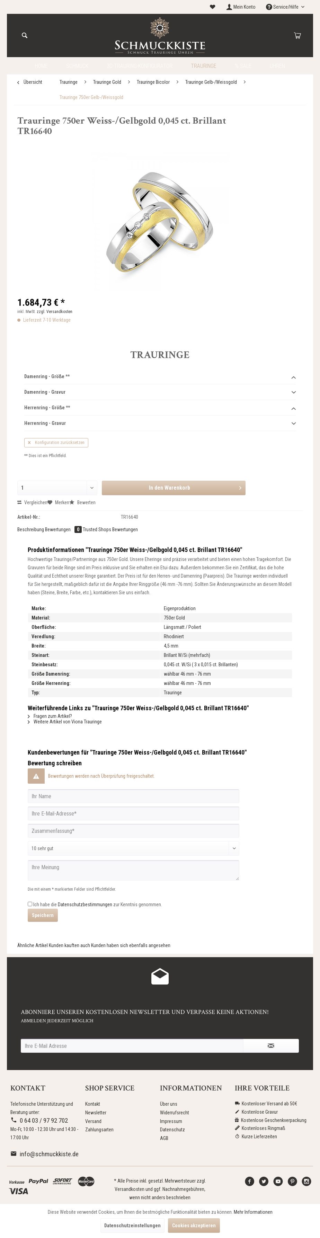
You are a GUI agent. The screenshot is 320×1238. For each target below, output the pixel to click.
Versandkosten (129, 1189)
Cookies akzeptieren (194, 1225)
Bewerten (82, 502)
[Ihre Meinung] (133, 870)
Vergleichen (32, 502)
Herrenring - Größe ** (160, 408)
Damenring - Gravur (160, 392)
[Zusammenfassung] (133, 831)
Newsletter (95, 1112)
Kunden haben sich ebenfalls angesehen (130, 945)
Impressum (171, 1121)
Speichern (43, 915)
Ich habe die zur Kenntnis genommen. (97, 904)
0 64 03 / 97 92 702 (39, 1120)
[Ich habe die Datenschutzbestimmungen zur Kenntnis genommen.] (30, 904)
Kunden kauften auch (69, 945)
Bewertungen (64, 529)
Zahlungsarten (99, 1129)
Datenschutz (172, 1129)
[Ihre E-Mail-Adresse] (133, 813)
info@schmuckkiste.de (44, 1154)
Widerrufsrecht (174, 1112)
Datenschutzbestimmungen (85, 904)
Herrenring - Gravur (160, 423)
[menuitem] (212, 7)
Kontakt (92, 1104)
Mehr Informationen (253, 1212)
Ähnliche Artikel (32, 945)
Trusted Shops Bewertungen (110, 529)
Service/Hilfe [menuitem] (283, 7)
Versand (93, 1121)
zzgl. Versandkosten (54, 311)
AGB (164, 1138)
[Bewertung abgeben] (133, 848)
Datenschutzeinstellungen (132, 1225)
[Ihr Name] (133, 796)
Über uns (168, 1104)
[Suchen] (25, 36)
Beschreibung (30, 529)
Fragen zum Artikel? (50, 716)
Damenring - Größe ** (160, 377)
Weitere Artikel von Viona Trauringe (65, 721)
